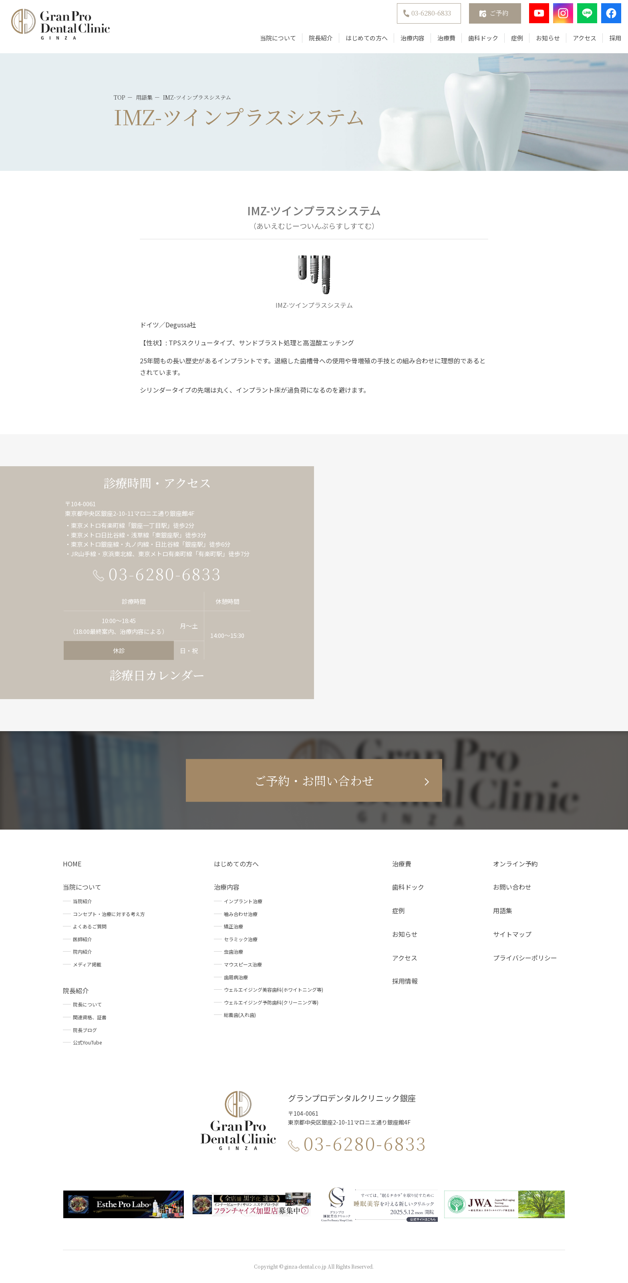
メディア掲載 (87, 964)
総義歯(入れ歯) (240, 1014)
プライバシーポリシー (525, 957)
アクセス (578, 41)
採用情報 (405, 981)
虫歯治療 (233, 951)
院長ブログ (85, 1029)
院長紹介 (315, 41)
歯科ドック (477, 41)
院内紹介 (82, 951)
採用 (609, 41)
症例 (511, 41)
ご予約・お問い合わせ (314, 780)
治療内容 (407, 41)
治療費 (440, 41)
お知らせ (542, 41)
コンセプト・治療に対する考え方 (109, 913)
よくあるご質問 (90, 926)
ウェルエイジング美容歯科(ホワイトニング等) (273, 989)
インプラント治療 (243, 901)
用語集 (502, 910)
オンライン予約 (515, 863)
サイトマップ (512, 934)
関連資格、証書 (90, 1017)
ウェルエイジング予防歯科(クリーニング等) (271, 1002)
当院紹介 (82, 901)
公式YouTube (87, 1042)
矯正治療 (233, 926)
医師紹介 (82, 939)
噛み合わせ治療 (241, 913)
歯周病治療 (236, 977)
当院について (272, 41)
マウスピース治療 (243, 964)
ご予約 (493, 16)
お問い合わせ (512, 887)
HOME (72, 863)
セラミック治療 (241, 939)
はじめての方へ (361, 41)
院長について (87, 1004)
